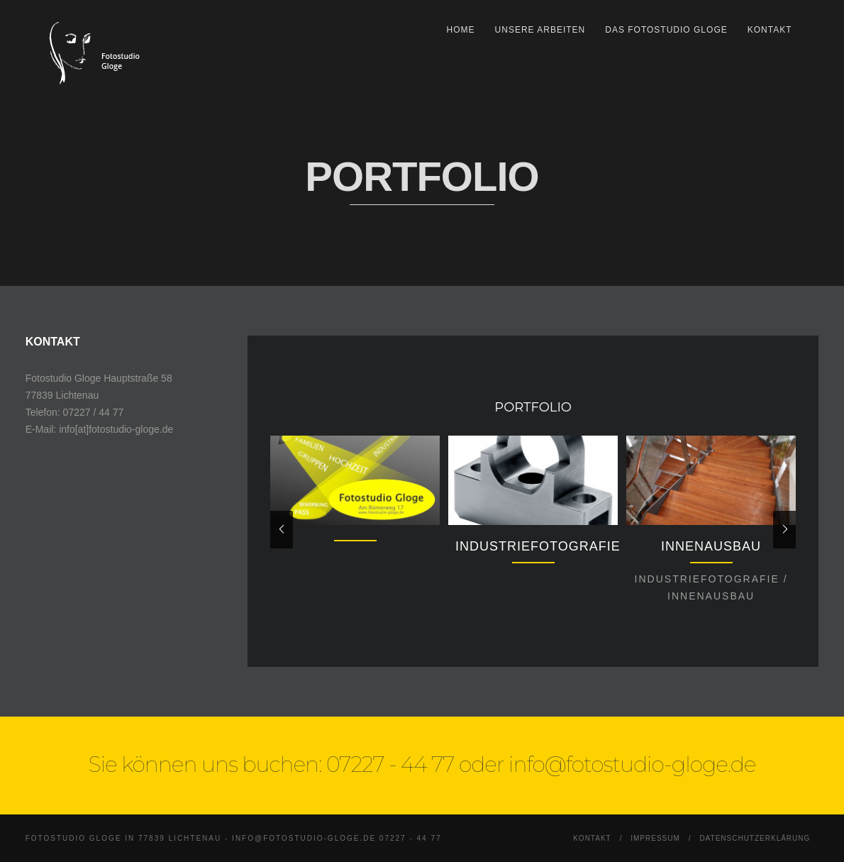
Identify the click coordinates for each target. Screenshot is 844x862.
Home (461, 30)
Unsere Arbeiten (540, 30)
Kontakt (770, 30)
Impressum (655, 838)
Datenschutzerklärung (754, 838)
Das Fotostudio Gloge (666, 30)
